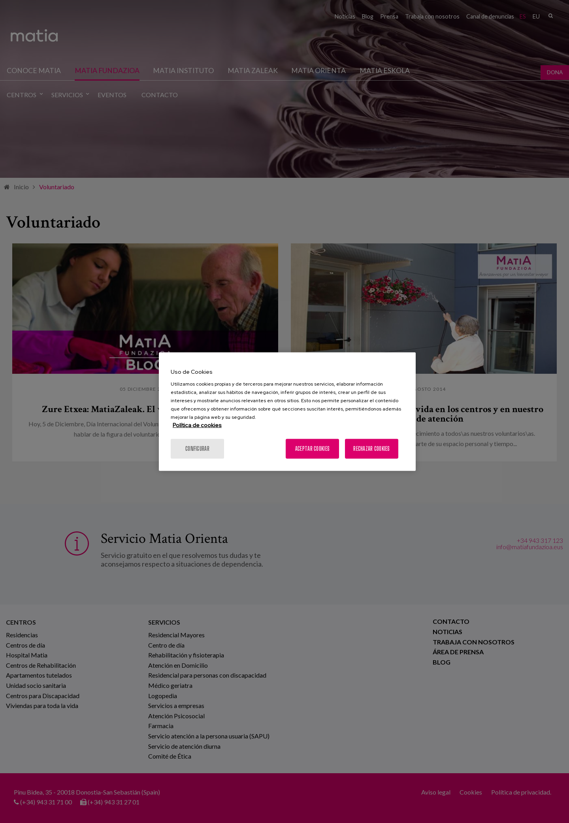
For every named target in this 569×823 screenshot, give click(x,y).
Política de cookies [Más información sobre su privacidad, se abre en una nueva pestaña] (197, 425)
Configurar (197, 448)
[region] (287, 411)
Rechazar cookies (371, 448)
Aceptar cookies (312, 448)
